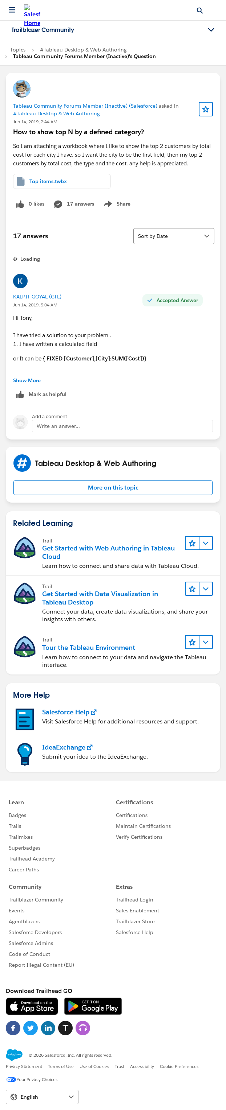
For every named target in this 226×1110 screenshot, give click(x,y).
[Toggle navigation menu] (211, 30)
